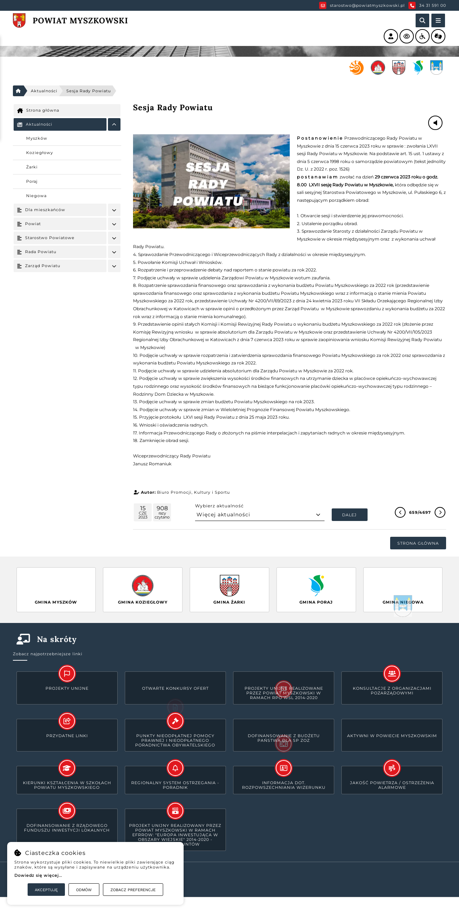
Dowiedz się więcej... (38, 875)
